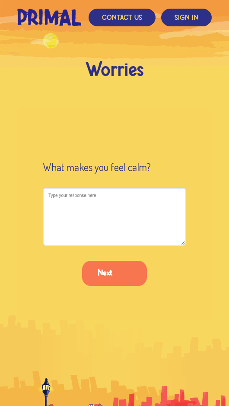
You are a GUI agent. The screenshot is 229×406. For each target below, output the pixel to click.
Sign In (186, 18)
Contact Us (122, 18)
